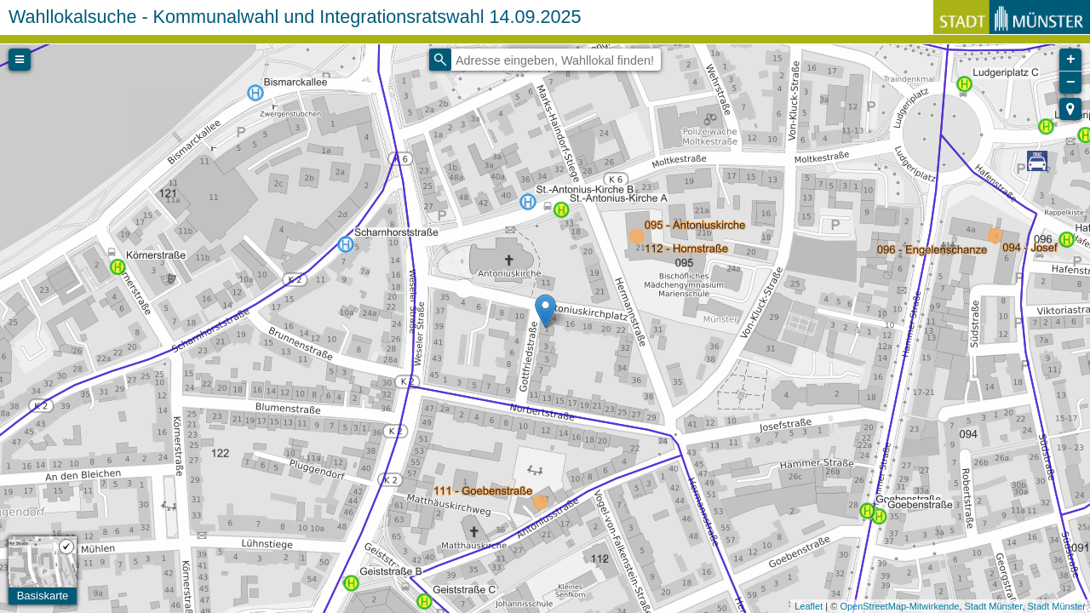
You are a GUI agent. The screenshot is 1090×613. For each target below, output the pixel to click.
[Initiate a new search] (440, 60)
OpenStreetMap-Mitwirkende (899, 606)
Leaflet (809, 606)
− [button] (1071, 82)
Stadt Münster (994, 606)
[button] (1070, 109)
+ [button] (1071, 59)
